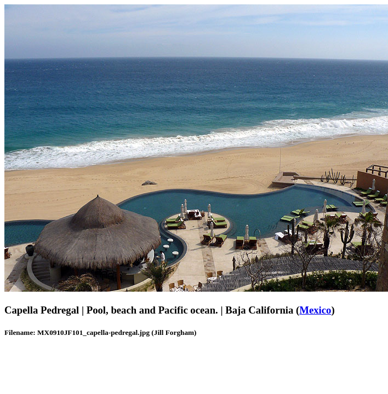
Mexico (315, 310)
